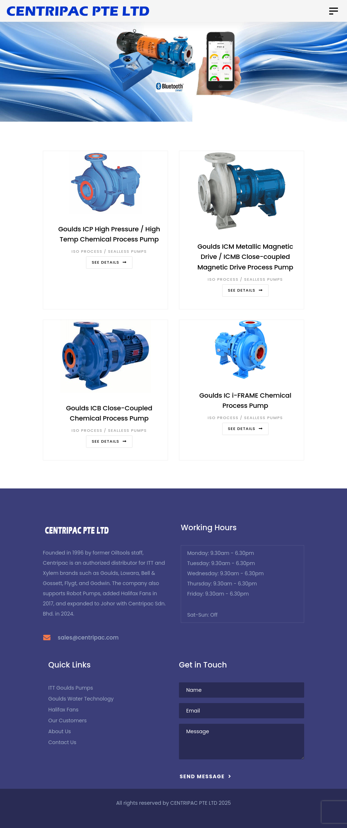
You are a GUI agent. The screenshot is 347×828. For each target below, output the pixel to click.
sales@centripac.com (88, 637)
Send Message (205, 776)
